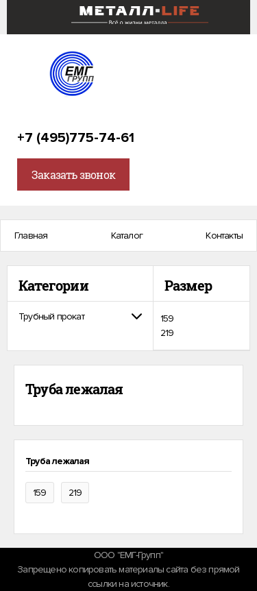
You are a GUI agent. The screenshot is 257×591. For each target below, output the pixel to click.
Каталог (127, 235)
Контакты (224, 235)
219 (167, 333)
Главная (30, 235)
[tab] (80, 316)
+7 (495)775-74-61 (75, 138)
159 (167, 318)
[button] (80, 316)
